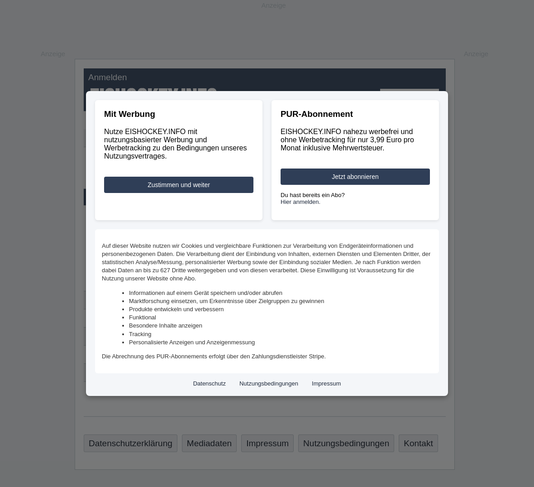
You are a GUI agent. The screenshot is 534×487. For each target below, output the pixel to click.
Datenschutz (209, 383)
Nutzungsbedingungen (268, 383)
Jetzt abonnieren (355, 176)
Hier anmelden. (300, 201)
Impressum (326, 383)
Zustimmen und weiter (179, 184)
